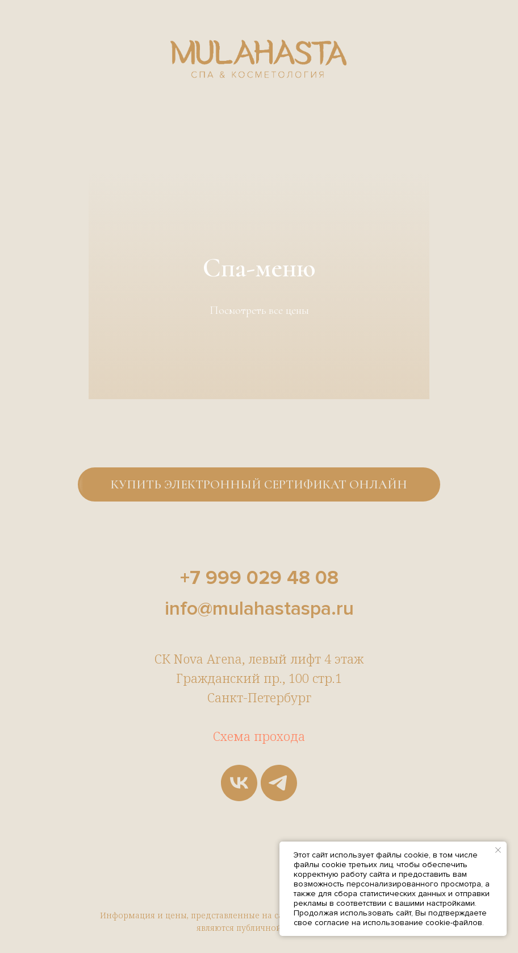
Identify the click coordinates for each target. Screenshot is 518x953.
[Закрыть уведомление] (498, 850)
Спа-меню (259, 267)
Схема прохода (259, 735)
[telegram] (279, 783)
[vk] (239, 783)
